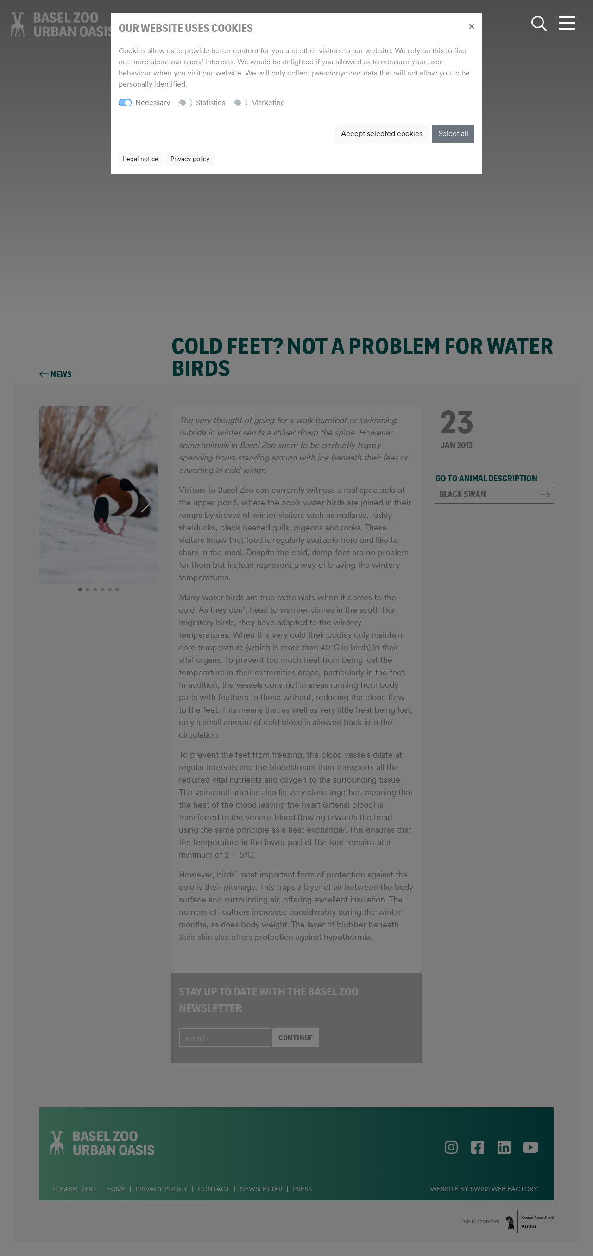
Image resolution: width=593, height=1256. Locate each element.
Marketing (268, 102)
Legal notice (140, 158)
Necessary (152, 102)
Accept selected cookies (382, 133)
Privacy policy (189, 158)
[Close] (471, 26)
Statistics (210, 102)
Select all (453, 133)
